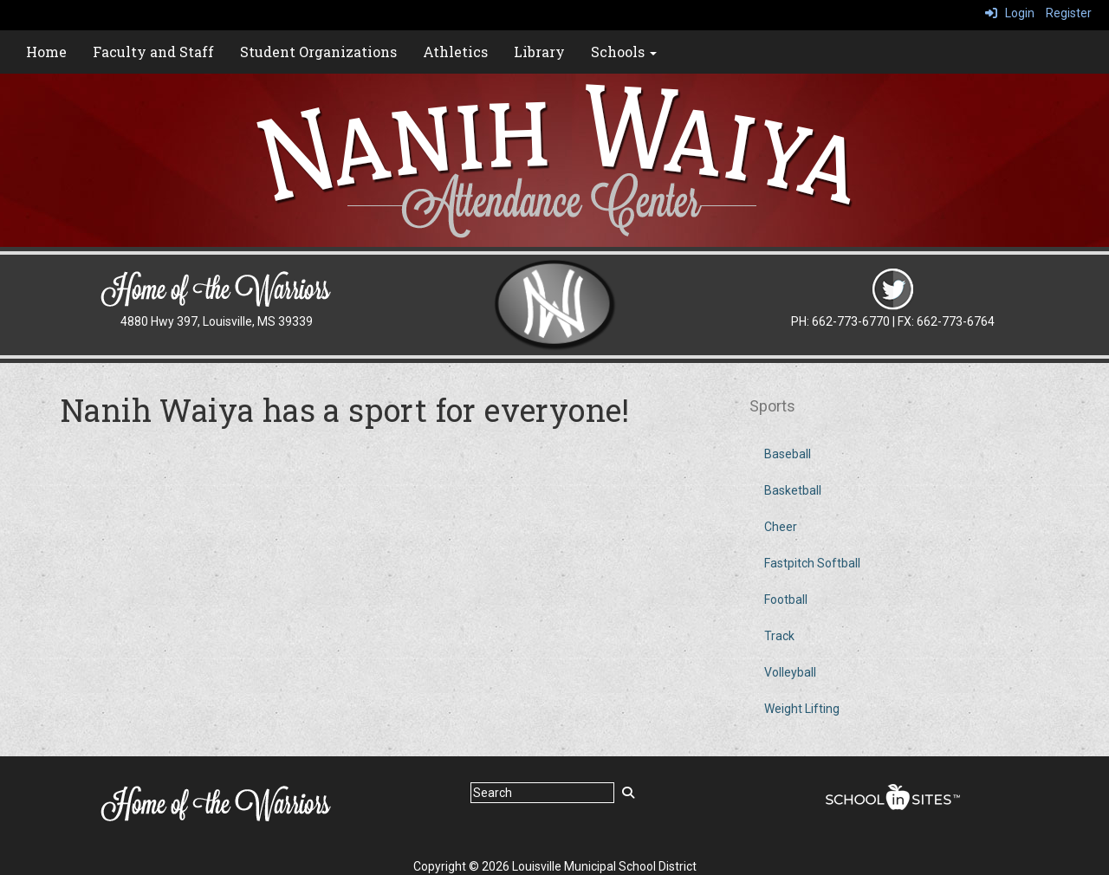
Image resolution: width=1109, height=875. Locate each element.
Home (46, 51)
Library (539, 51)
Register (1069, 13)
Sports (772, 406)
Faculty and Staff (153, 51)
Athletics (455, 51)
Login (1009, 13)
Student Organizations (318, 51)
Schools (624, 51)
